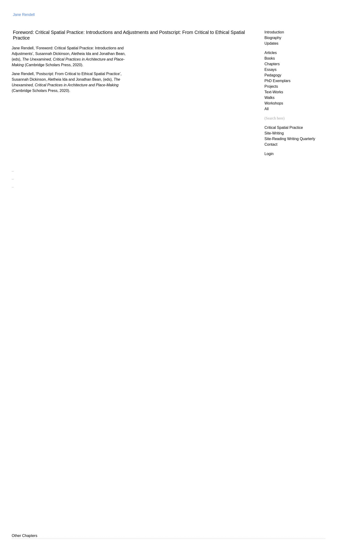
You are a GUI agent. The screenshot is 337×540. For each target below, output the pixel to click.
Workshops (273, 103)
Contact (270, 144)
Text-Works (273, 92)
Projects (271, 86)
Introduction (274, 32)
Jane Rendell (24, 15)
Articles (270, 53)
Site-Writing (274, 133)
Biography (272, 38)
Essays (270, 70)
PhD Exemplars (277, 81)
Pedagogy (272, 75)
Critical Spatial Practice (283, 128)
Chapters (272, 64)
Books (269, 58)
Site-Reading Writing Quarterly (289, 139)
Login (269, 154)
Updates (271, 43)
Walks (269, 98)
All (266, 109)
